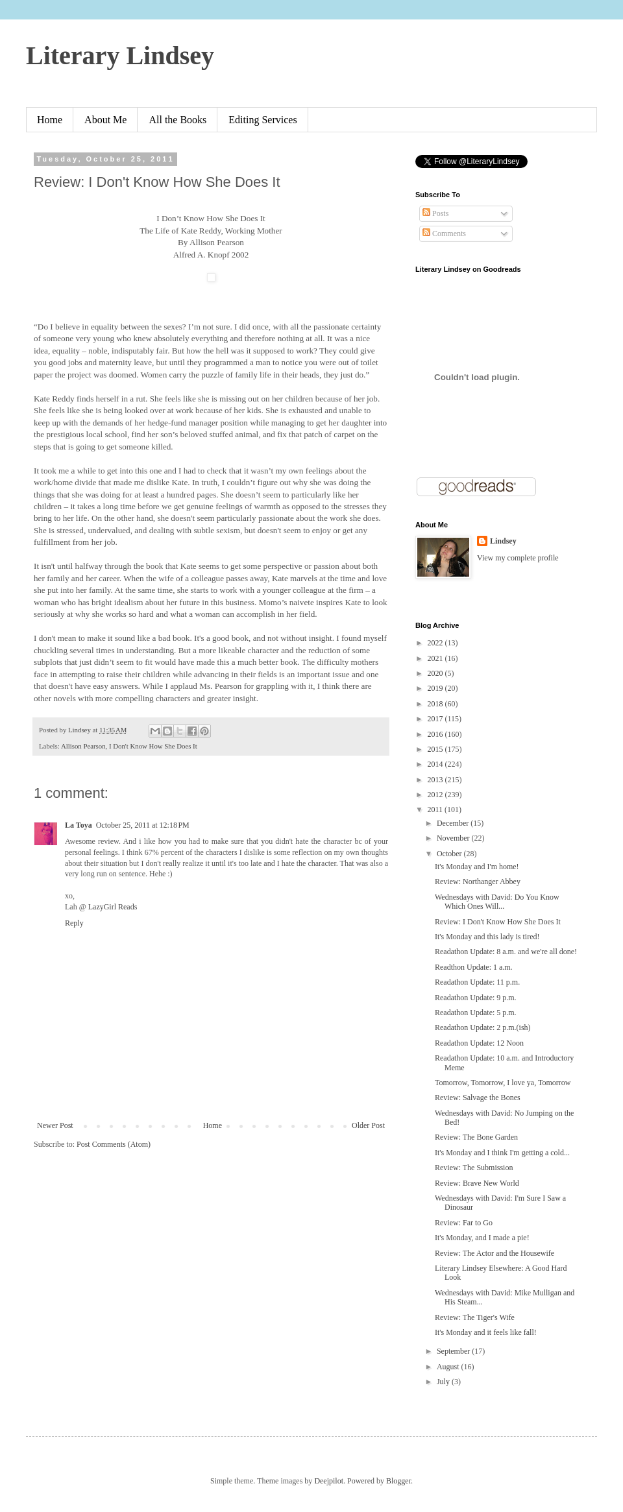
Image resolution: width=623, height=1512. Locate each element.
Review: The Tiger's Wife (475, 1317)
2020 (436, 673)
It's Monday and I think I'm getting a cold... (502, 1152)
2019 (436, 688)
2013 (436, 779)
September (454, 1351)
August (449, 1366)
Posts (435, 213)
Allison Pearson (83, 746)
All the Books (177, 119)
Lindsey (503, 541)
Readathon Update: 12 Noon (479, 1043)
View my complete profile (518, 557)
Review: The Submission (474, 1167)
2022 (436, 642)
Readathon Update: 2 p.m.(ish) (483, 1027)
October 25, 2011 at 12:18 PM (142, 825)
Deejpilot (328, 1480)
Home (49, 119)
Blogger (398, 1480)
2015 (436, 749)
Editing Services (262, 119)
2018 (436, 703)
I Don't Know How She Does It (153, 746)
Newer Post (55, 1125)
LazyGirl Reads (113, 906)
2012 (436, 794)
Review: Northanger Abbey (477, 881)
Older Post (368, 1125)
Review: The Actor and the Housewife (494, 1253)
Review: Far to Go (464, 1222)
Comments (444, 233)
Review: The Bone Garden (476, 1137)
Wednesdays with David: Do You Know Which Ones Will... (497, 902)
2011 (436, 809)
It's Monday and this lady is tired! (487, 936)
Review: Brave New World (477, 1183)
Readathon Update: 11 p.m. (477, 982)
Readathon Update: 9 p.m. (476, 997)
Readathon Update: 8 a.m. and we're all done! (506, 951)
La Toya (78, 825)
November (454, 838)
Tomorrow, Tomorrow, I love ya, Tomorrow (502, 1082)
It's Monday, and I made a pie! (482, 1237)
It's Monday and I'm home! (477, 866)
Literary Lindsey (120, 55)
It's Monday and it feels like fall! (486, 1332)
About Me (105, 119)
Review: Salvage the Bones (477, 1097)
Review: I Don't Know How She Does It (498, 921)
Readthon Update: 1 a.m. (474, 967)
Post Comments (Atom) (114, 1144)
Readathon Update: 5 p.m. (476, 1012)
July (444, 1381)
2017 (436, 718)
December (453, 823)
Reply (74, 923)
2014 (436, 764)
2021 (436, 658)
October (450, 853)
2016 (436, 734)
